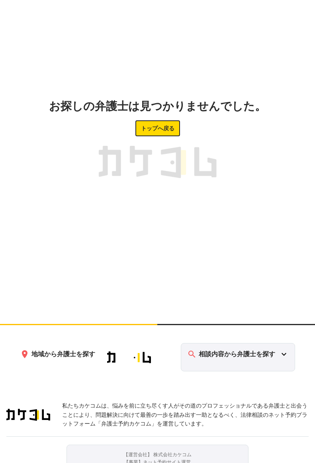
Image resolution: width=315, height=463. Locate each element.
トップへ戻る (157, 128)
